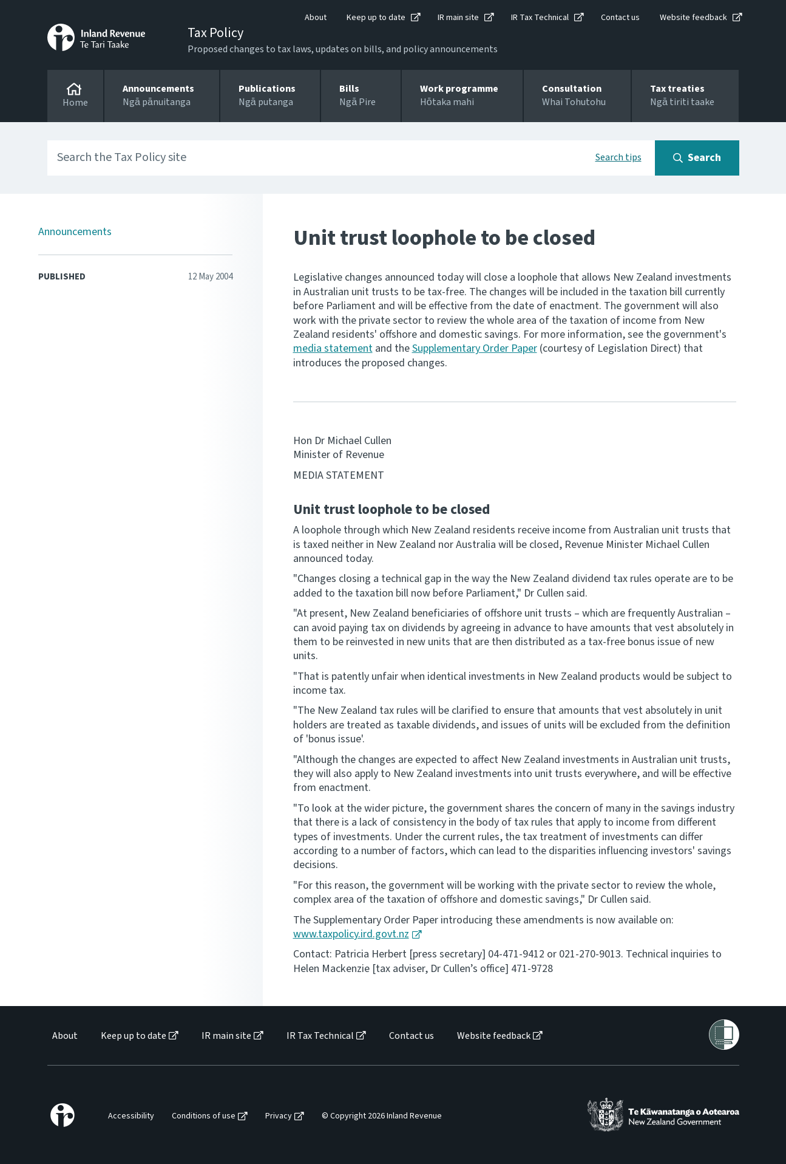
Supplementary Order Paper (474, 348)
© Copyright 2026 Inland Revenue (382, 1116)
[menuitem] (64, 1036)
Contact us (620, 18)
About (316, 18)
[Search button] (697, 158)
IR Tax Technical (540, 18)
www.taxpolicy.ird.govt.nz (351, 934)
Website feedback (693, 18)
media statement (333, 348)
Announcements (75, 231)
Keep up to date (376, 18)
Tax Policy (215, 33)
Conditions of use (203, 1116)
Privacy (278, 1116)
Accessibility (131, 1116)
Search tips (618, 157)
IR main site (458, 18)
